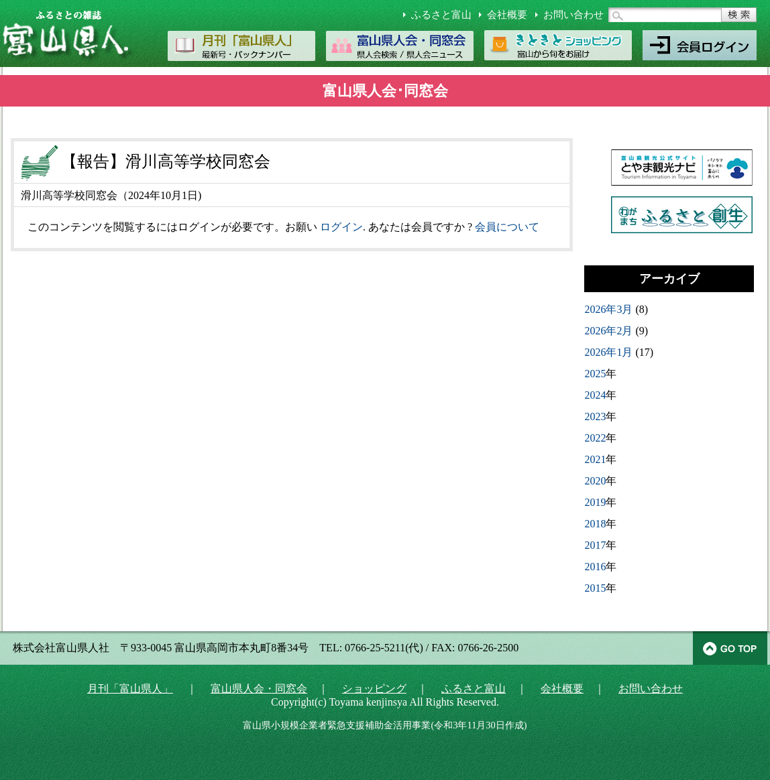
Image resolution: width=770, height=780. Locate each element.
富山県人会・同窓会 (259, 688)
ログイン (341, 227)
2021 (595, 459)
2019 (595, 502)
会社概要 (507, 14)
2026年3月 (608, 309)
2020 (595, 480)
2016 (595, 566)
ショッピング (374, 688)
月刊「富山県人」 (130, 688)
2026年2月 (608, 330)
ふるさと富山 (441, 14)
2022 (595, 438)
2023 (595, 416)
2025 (595, 373)
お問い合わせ (573, 14)
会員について (507, 227)
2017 (595, 545)
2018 (595, 523)
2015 (595, 588)
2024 (595, 395)
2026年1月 (608, 352)
